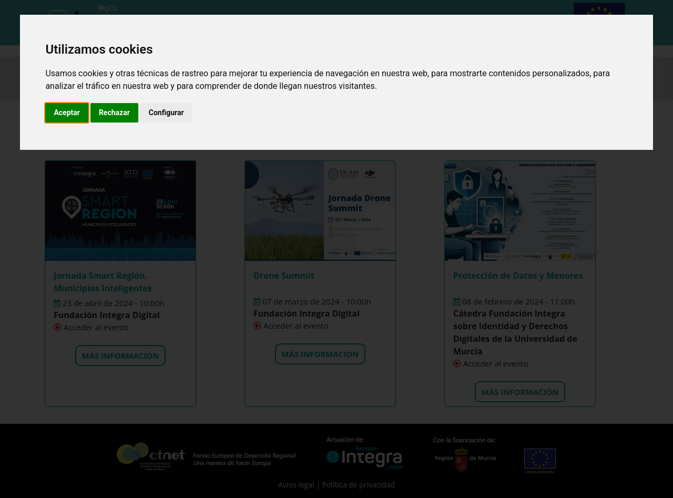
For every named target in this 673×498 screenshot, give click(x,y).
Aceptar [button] (67, 112)
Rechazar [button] (114, 112)
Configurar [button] (166, 112)
